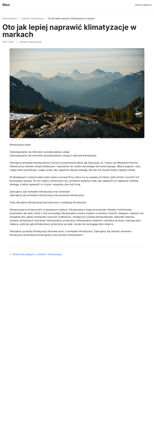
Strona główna (143, 4)
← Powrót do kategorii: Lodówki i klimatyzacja (36, 254)
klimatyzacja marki (20, 144)
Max (6, 5)
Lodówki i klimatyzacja (32, 18)
